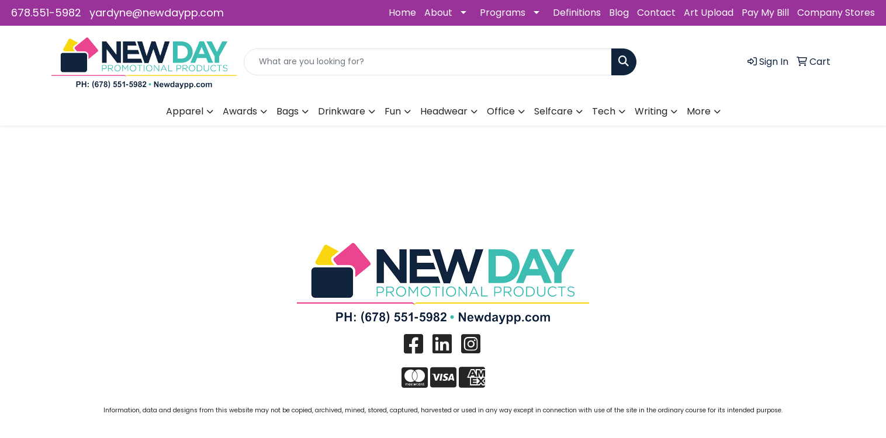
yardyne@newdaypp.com (156, 12)
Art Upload (708, 12)
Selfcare (553, 111)
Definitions (577, 12)
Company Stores (836, 12)
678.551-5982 (46, 12)
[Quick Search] (428, 61)
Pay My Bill (765, 12)
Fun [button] (393, 111)
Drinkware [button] (341, 111)
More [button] (699, 111)
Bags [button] (287, 111)
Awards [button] (240, 111)
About (438, 12)
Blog (619, 12)
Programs (502, 12)
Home (402, 12)
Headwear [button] (444, 111)
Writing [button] (651, 111)
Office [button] (501, 111)
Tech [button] (603, 111)
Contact (656, 12)
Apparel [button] (184, 111)
